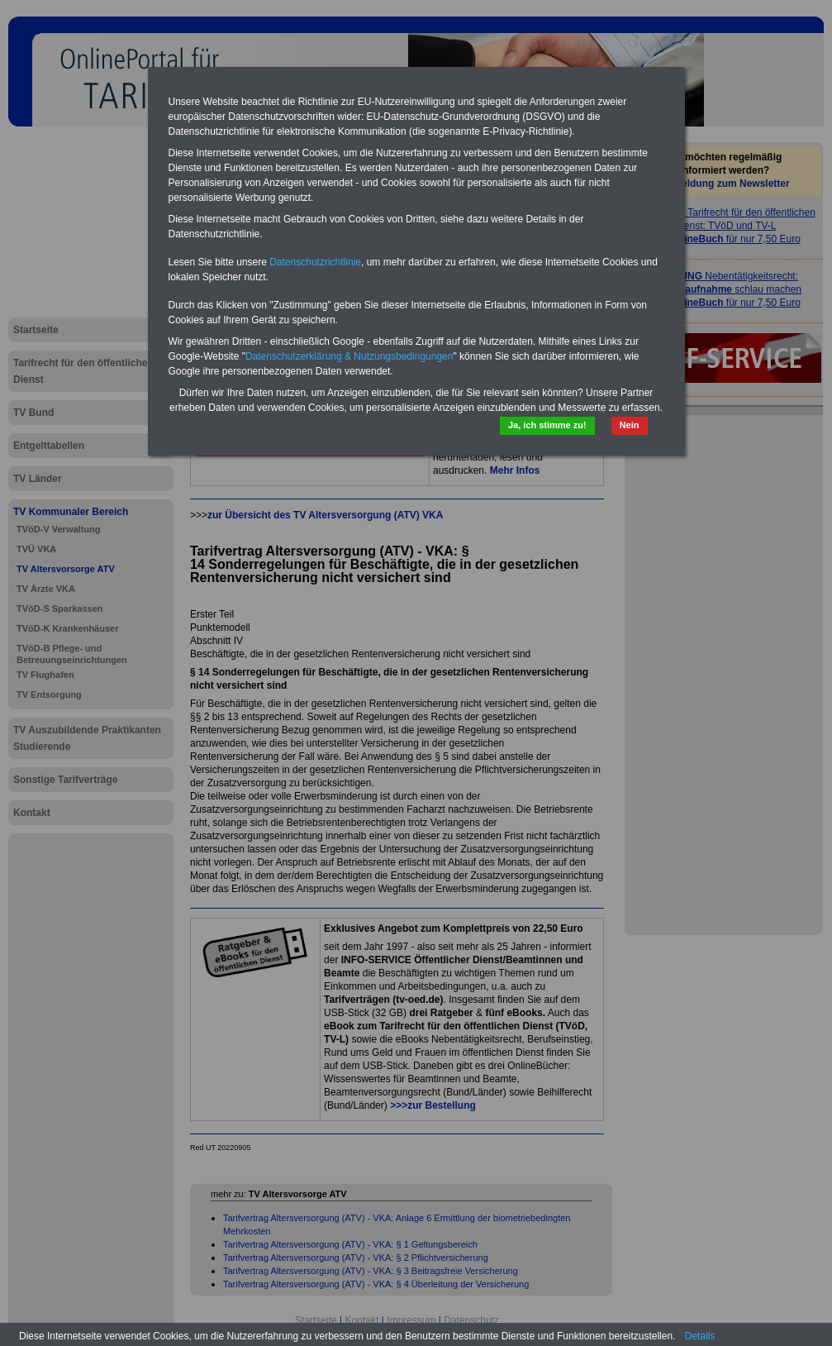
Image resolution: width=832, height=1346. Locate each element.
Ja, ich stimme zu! (547, 425)
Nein (629, 425)
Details (700, 1336)
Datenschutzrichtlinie (315, 262)
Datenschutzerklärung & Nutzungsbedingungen (349, 356)
